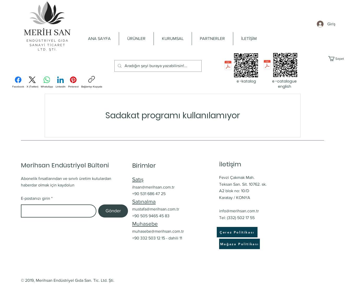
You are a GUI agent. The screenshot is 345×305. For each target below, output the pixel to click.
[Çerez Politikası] (237, 232)
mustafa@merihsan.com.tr (155, 209)
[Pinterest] (73, 82)
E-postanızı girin (35, 198)
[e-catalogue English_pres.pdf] (267, 65)
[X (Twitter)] (32, 82)
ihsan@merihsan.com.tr (153, 187)
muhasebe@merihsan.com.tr (158, 231)
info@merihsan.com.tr (239, 211)
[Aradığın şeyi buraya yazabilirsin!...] (157, 66)
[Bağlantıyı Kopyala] (91, 82)
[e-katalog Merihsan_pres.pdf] (228, 66)
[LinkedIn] (61, 82)
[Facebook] (18, 82)
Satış (138, 179)
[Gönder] (113, 211)
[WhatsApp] (47, 82)
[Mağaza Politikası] (239, 244)
